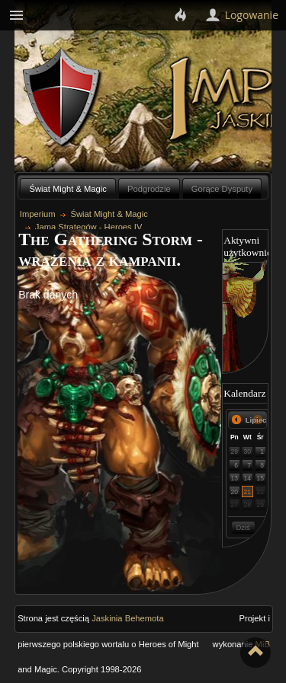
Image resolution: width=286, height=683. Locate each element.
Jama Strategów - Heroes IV (89, 226)
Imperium (38, 214)
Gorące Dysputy (221, 188)
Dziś (242, 527)
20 (235, 492)
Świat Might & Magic (68, 188)
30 (248, 451)
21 (248, 492)
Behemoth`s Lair (62, 97)
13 (235, 478)
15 (260, 478)
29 (235, 451)
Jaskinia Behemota (128, 618)
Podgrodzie (149, 188)
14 (248, 478)
